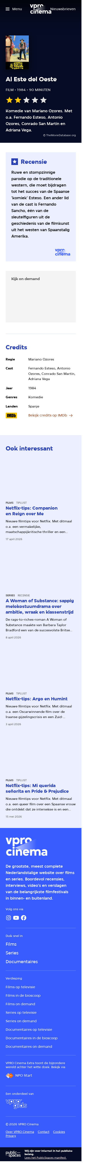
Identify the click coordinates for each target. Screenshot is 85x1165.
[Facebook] (23, 918)
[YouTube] (16, 918)
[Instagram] (8, 918)
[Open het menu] (14, 9)
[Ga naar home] (40, 9)
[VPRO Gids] (16, 1104)
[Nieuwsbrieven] (63, 9)
